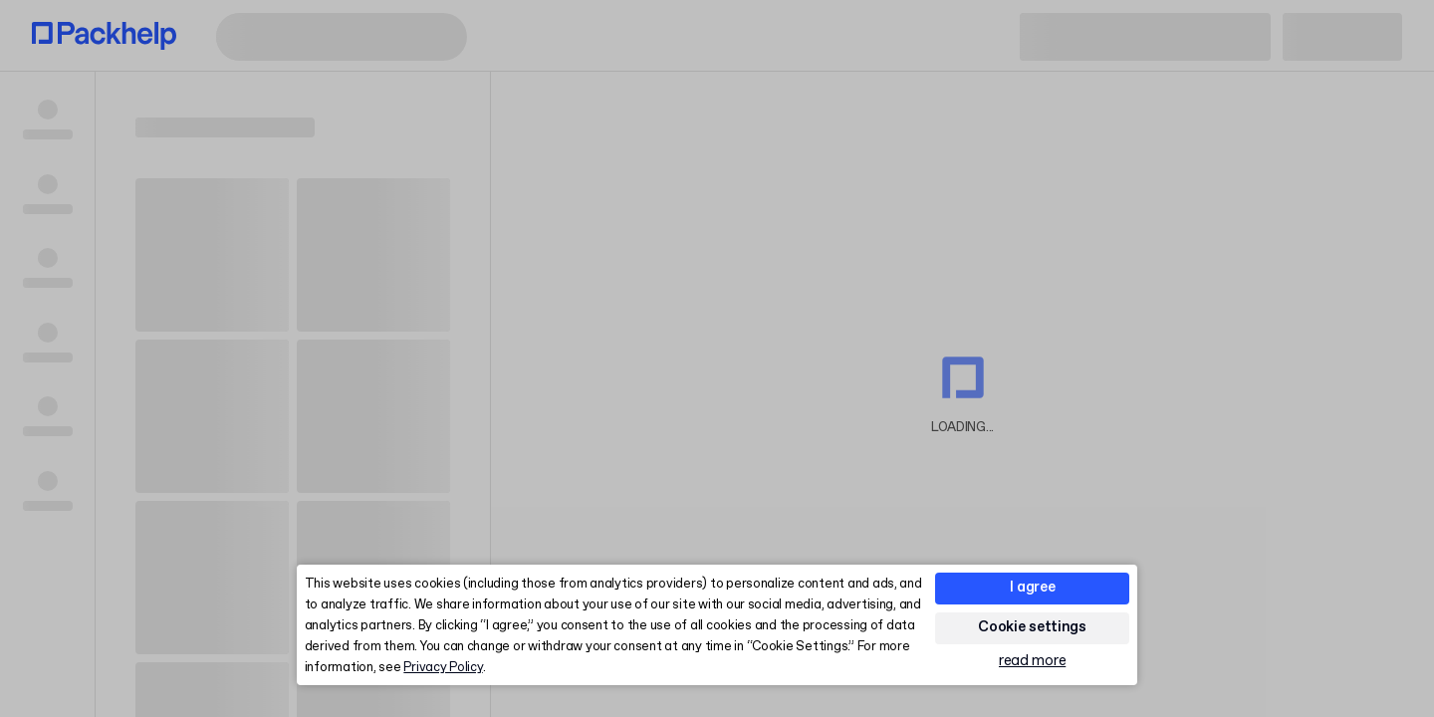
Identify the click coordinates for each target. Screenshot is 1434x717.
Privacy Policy (442, 667)
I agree (1033, 588)
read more (1032, 661)
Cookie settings (1032, 627)
